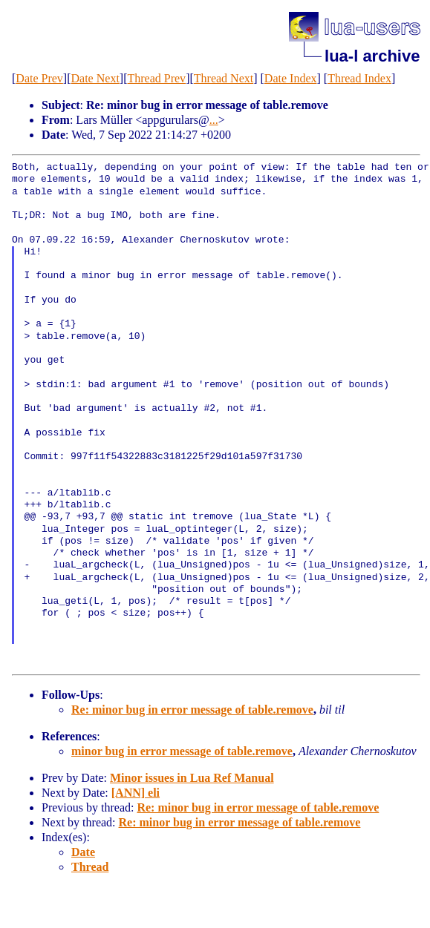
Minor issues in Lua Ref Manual (192, 777)
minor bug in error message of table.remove (182, 751)
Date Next (95, 78)
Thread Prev (156, 78)
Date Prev (39, 78)
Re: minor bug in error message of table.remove (192, 709)
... (213, 119)
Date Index (290, 78)
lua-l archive (372, 56)
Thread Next (223, 78)
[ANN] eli (135, 792)
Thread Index (359, 78)
